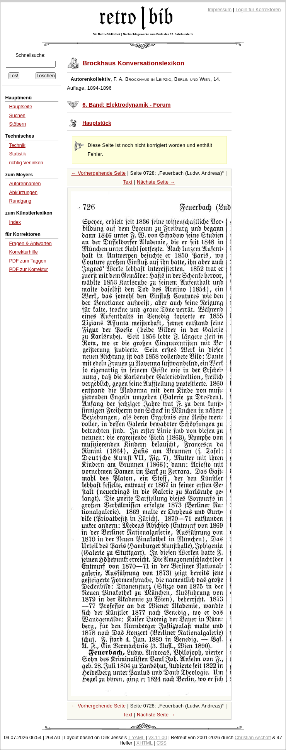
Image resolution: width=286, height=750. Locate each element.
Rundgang (20, 201)
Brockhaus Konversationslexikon (133, 63)
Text (127, 182)
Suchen (17, 115)
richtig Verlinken (26, 162)
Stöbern (17, 124)
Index (15, 222)
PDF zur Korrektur (28, 269)
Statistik (17, 154)
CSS (162, 743)
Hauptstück (96, 123)
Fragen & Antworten (30, 243)
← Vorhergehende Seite (98, 173)
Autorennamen (25, 183)
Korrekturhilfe (23, 252)
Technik (17, 145)
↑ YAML (136, 737)
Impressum (220, 9)
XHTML (144, 743)
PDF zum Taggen (27, 261)
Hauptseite (20, 106)
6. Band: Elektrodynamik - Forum (126, 105)
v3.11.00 (157, 737)
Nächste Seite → (156, 182)
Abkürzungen (23, 192)
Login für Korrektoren (258, 9)
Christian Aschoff (253, 737)
